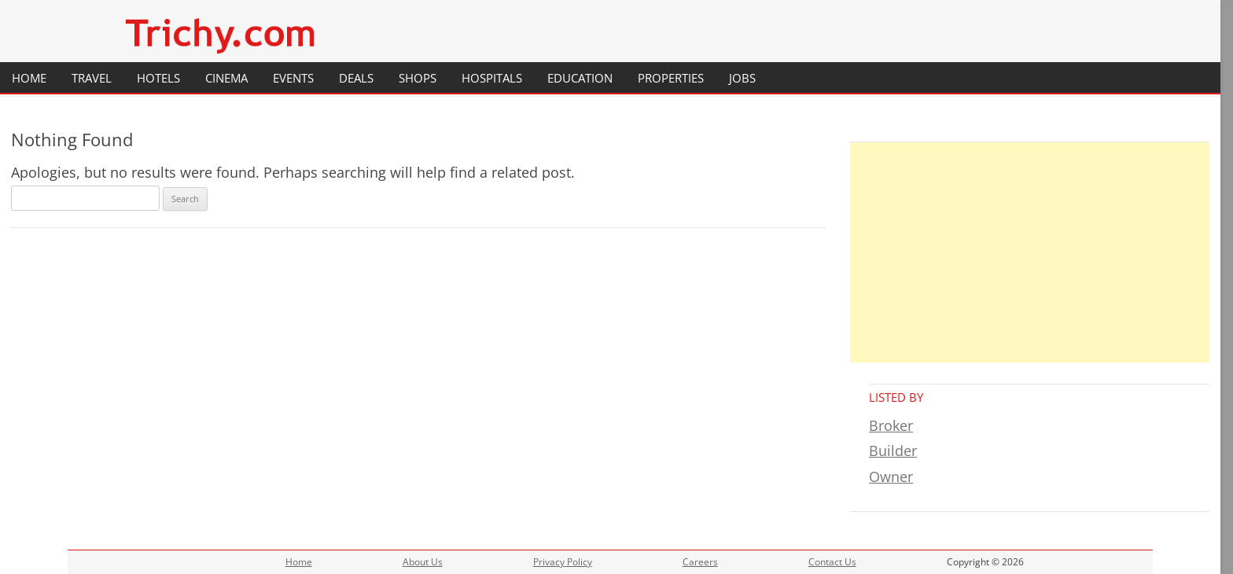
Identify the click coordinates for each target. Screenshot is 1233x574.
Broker (891, 425)
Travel (92, 78)
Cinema (226, 78)
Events (293, 78)
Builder (893, 450)
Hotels (158, 78)
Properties (671, 78)
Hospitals (492, 78)
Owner (891, 476)
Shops (417, 78)
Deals (356, 78)
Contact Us (832, 561)
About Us (423, 561)
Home (29, 78)
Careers (700, 561)
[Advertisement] (1029, 252)
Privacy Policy (562, 561)
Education (580, 78)
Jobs (742, 78)
